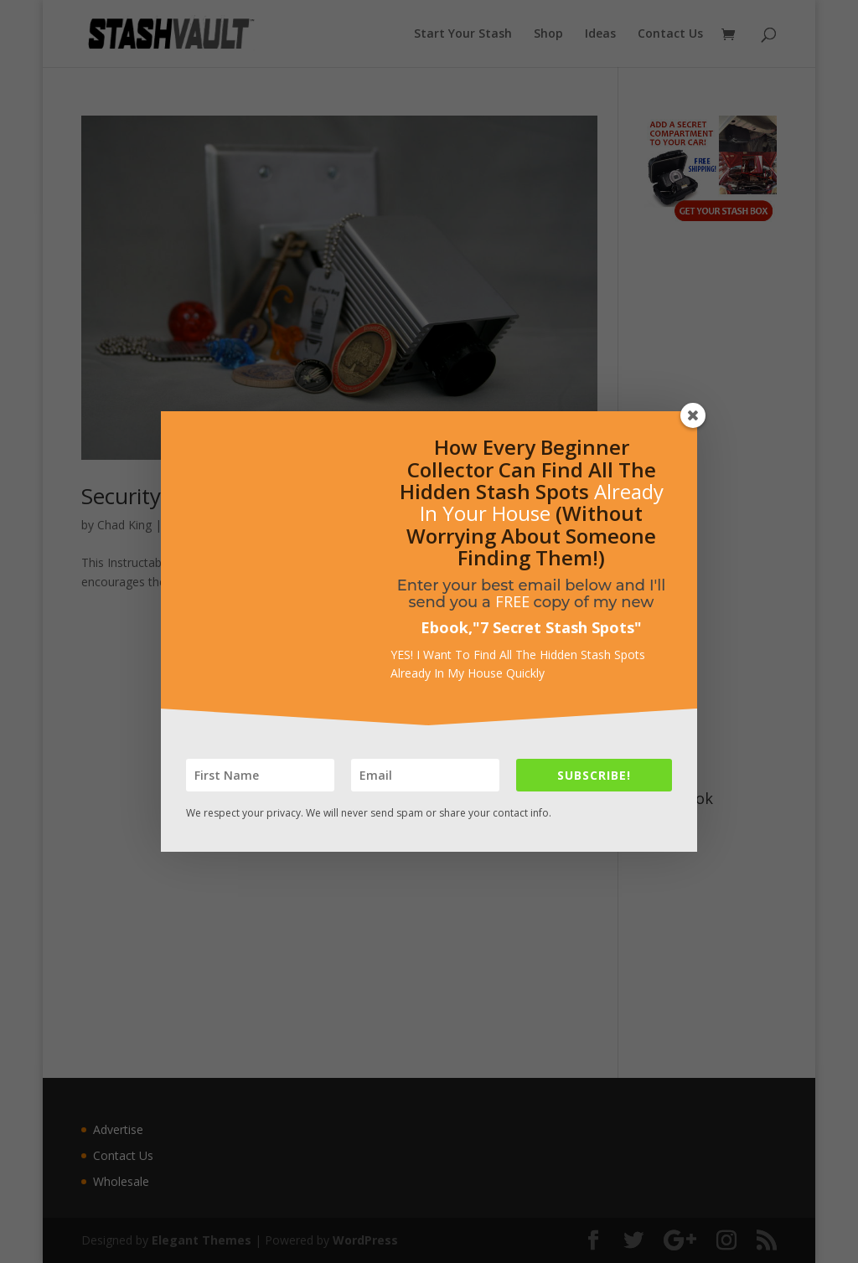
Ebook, (447, 627)
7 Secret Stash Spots (557, 627)
